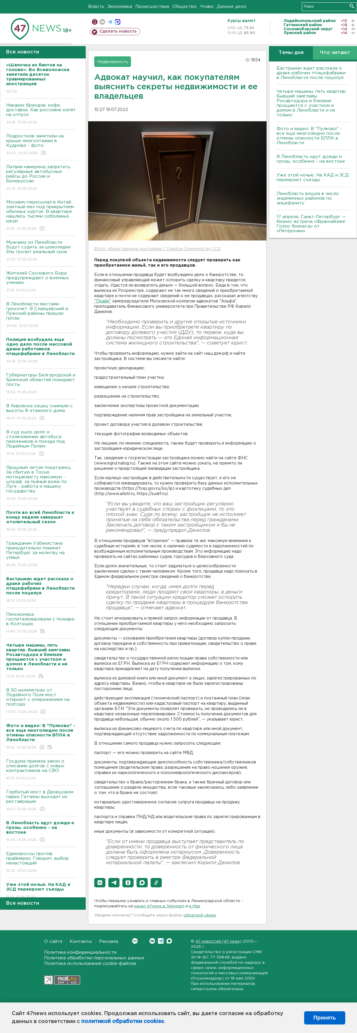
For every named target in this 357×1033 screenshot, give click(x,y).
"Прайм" (102, 301)
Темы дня (291, 53)
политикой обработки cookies (122, 1021)
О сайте (53, 941)
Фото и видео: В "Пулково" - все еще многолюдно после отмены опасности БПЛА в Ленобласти (309, 136)
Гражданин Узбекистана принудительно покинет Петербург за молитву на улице (41, 554)
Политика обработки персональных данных (94, 958)
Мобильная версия (94, 22)
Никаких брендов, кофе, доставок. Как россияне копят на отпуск (41, 114)
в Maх (194, 906)
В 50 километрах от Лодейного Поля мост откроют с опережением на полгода (41, 701)
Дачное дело (231, 7)
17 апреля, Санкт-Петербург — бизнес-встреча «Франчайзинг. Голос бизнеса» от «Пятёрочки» (312, 224)
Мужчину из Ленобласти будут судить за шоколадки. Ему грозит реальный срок (41, 251)
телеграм (110, 22)
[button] (99, 882)
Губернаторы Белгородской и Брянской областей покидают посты (41, 384)
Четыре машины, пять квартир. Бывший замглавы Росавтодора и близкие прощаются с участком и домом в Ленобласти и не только (311, 103)
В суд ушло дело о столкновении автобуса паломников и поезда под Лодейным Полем (41, 443)
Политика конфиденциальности (80, 952)
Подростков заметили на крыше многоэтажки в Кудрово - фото (41, 145)
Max (169, 941)
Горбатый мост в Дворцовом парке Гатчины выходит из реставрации (41, 801)
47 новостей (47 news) (219, 941)
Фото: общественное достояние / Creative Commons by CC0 (157, 249)
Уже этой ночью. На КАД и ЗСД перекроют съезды (313, 177)
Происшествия (152, 7)
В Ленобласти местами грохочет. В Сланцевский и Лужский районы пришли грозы (41, 315)
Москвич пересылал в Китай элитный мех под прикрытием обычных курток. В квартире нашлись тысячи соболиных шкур (41, 215)
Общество (184, 7)
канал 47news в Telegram (159, 906)
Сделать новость (118, 31)
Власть (96, 7)
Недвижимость (112, 62)
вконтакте (102, 22)
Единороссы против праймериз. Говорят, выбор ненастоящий (41, 862)
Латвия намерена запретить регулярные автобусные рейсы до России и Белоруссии (41, 178)
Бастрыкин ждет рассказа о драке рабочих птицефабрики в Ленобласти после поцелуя (311, 73)
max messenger (117, 22)
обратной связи (199, 915)
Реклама (108, 941)
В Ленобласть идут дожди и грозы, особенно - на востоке (311, 159)
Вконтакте (135, 941)
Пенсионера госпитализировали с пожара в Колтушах (41, 623)
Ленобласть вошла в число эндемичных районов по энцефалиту (308, 198)
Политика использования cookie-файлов (90, 963)
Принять (325, 1018)
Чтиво (207, 7)
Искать (352, 6)
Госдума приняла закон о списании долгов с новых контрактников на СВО (41, 770)
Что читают (335, 53)
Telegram (161, 941)
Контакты (81, 941)
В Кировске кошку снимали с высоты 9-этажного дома (41, 412)
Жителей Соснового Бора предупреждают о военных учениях (41, 282)
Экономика (119, 7)
